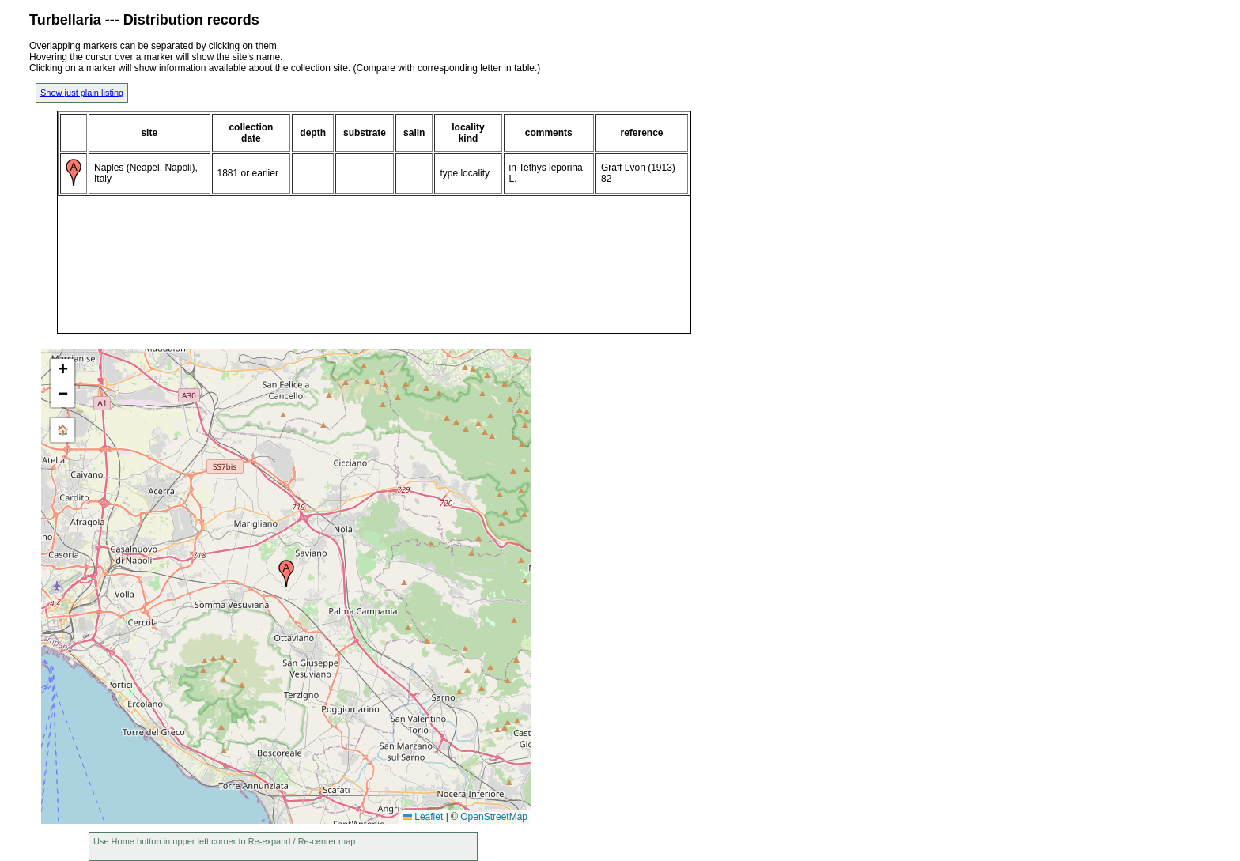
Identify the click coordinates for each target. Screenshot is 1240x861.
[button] (286, 573)
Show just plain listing (81, 92)
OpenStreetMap (493, 816)
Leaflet (423, 816)
